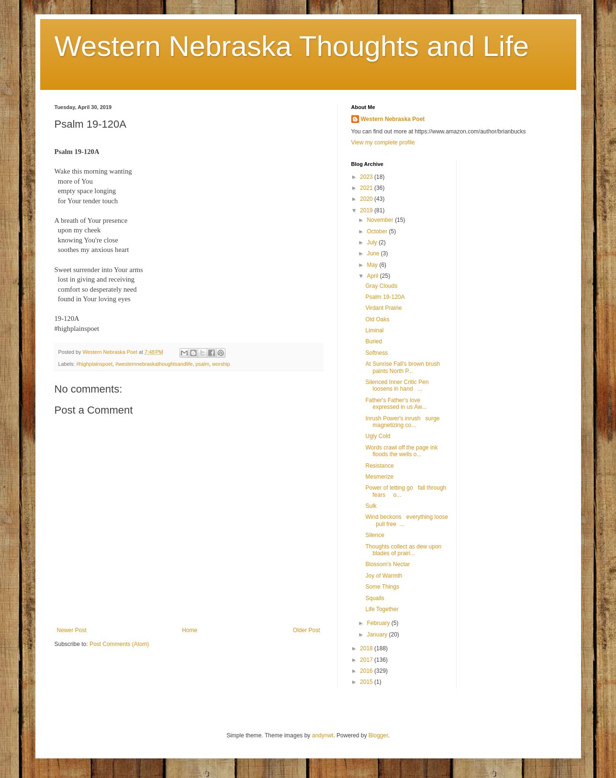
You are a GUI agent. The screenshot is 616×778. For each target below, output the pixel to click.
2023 (367, 177)
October (378, 231)
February (379, 623)
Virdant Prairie (383, 308)
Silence (374, 535)
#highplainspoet (94, 364)
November (381, 220)
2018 (367, 648)
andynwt (323, 735)
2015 (367, 682)
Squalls (374, 598)
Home (189, 630)
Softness (376, 353)
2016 (367, 671)
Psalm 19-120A (384, 297)
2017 (367, 660)
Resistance (379, 465)
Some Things (382, 586)
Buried (373, 341)
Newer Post (72, 630)
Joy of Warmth (383, 575)
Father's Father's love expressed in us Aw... (395, 403)
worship (221, 364)
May (373, 265)
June (374, 253)
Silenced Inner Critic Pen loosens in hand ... (396, 385)
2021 (367, 188)
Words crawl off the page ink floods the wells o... (401, 451)
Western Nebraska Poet (393, 119)
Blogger (378, 735)
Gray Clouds (381, 286)
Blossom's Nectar (387, 564)
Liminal (374, 330)
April (373, 276)
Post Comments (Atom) (119, 644)
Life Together (381, 609)
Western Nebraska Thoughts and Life (292, 46)
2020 (367, 199)
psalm (202, 364)
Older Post (306, 630)
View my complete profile (383, 142)
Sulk (370, 506)
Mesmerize (379, 476)
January (378, 634)
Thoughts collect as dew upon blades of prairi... (404, 550)
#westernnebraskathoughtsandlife (153, 364)
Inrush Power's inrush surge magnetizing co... (402, 421)
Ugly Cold (377, 436)
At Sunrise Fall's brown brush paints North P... (402, 367)
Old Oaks (377, 319)
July (373, 242)
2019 (367, 210)
